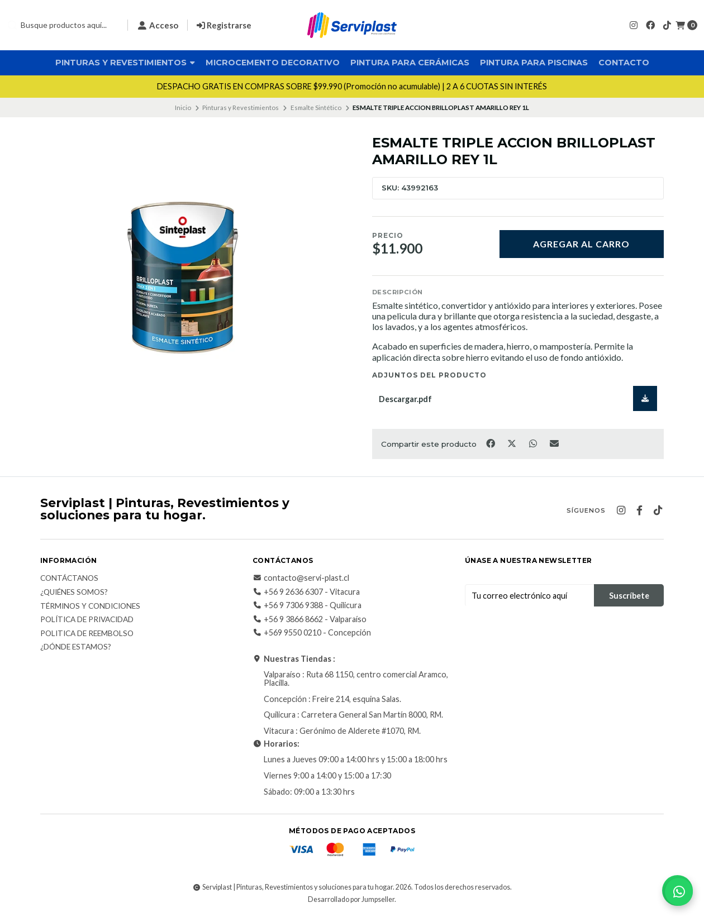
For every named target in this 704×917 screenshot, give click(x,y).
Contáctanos (69, 578)
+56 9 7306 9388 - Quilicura (307, 605)
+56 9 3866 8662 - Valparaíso (310, 619)
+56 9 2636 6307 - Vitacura (306, 592)
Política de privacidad (87, 620)
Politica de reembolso (87, 634)
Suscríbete (629, 595)
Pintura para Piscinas (534, 63)
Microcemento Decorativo (273, 63)
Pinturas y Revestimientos (125, 63)
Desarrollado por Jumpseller (351, 899)
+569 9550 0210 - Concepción (312, 633)
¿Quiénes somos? (74, 592)
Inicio (183, 107)
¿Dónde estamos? (75, 647)
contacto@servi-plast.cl (301, 578)
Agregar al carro (581, 243)
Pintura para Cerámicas (409, 63)
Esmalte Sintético (316, 107)
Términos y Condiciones (90, 606)
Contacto (623, 63)
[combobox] (62, 25)
